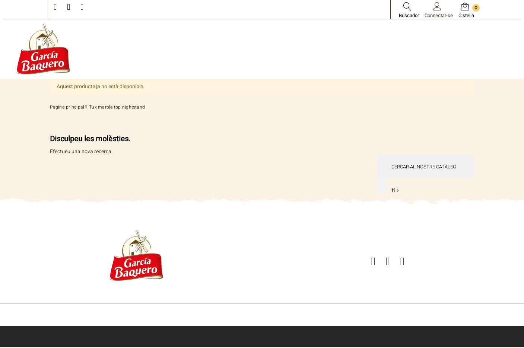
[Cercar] (425, 166)
